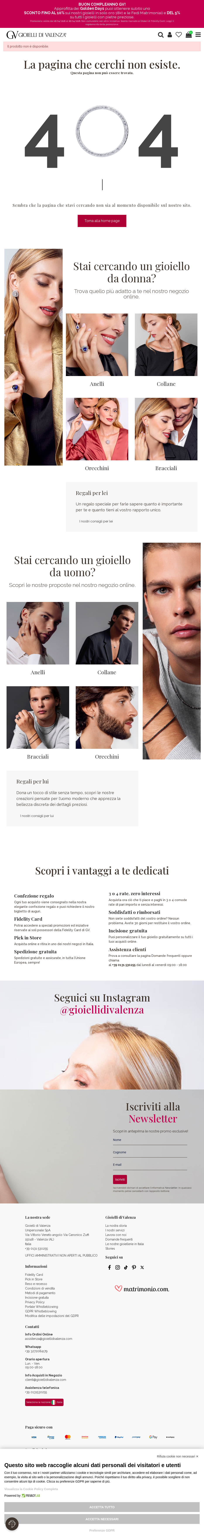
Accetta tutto (102, 1507)
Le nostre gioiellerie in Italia (124, 1244)
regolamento (92, 24)
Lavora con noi (115, 1235)
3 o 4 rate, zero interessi (134, 893)
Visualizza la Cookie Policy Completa (31, 1489)
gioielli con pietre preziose (109, 17)
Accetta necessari (102, 1519)
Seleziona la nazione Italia (44, 1402)
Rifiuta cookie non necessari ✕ (178, 1456)
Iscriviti (120, 1179)
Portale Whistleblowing (41, 1306)
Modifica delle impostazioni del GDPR (52, 1316)
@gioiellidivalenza (102, 1009)
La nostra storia (116, 1225)
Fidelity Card (28, 919)
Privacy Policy (35, 1302)
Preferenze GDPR (102, 1530)
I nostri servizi (115, 1230)
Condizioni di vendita (40, 1288)
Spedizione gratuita (35, 951)
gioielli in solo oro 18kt (102, 12)
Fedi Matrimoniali (147, 12)
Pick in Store (27, 937)
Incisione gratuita (128, 930)
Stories (110, 1248)
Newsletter (171, 1187)
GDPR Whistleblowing (41, 1311)
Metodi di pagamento (40, 1293)
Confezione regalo (34, 896)
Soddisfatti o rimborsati (134, 912)
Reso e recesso (36, 1284)
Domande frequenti (119, 1239)
